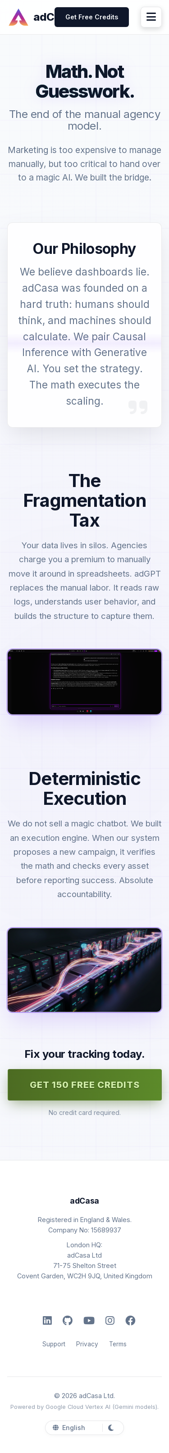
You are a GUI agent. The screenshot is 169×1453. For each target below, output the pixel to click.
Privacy (87, 1344)
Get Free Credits (91, 17)
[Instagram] (109, 1320)
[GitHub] (68, 1320)
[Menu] (151, 17)
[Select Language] (79, 1427)
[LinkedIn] (47, 1320)
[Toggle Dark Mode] (109, 1428)
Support (53, 1344)
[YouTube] (89, 1320)
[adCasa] (31, 17)
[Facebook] (130, 1320)
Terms (118, 1344)
